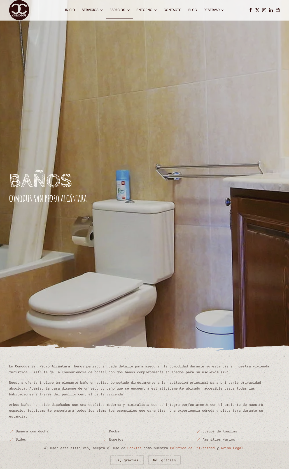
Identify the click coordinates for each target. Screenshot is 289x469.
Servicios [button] (92, 10)
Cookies (134, 448)
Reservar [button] (214, 10)
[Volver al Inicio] (19, 10)
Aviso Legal (232, 448)
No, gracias (164, 460)
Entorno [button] (146, 10)
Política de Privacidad (192, 448)
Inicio (70, 10)
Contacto (173, 10)
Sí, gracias (126, 460)
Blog (192, 10)
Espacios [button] (120, 10)
